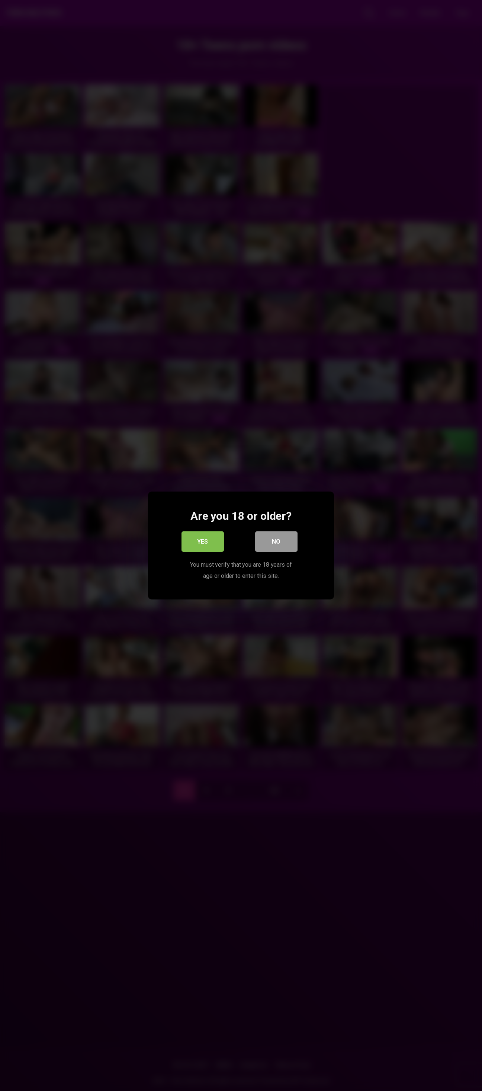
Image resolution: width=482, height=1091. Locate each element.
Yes (202, 542)
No (276, 542)
